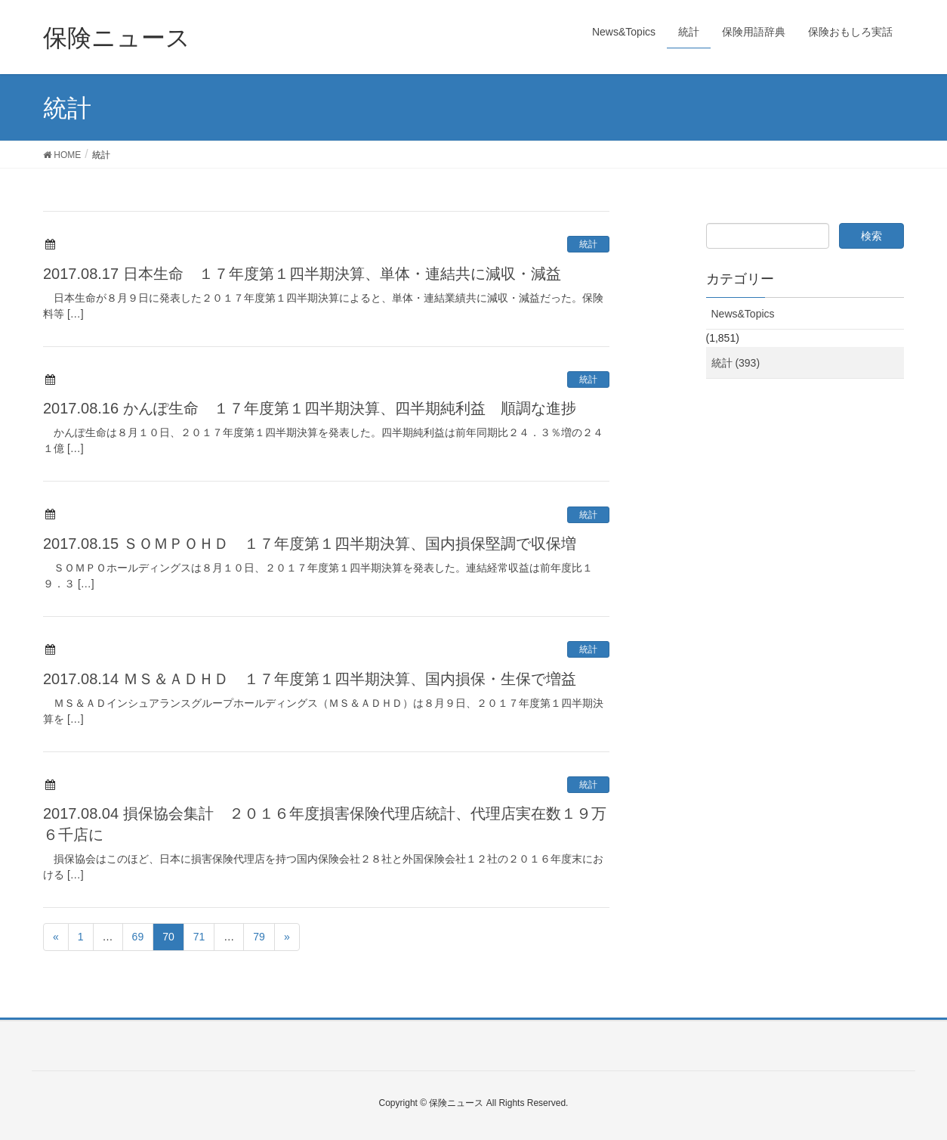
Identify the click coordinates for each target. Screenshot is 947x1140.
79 (259, 937)
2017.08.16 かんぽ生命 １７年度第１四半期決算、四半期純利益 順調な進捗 (309, 408)
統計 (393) (735, 363)
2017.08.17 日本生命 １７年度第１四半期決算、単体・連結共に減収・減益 (302, 273)
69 (138, 937)
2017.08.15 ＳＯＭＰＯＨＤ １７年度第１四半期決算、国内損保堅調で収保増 (309, 543)
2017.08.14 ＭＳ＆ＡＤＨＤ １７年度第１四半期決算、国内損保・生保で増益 (309, 679)
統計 (588, 244)
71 (199, 937)
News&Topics (743, 314)
